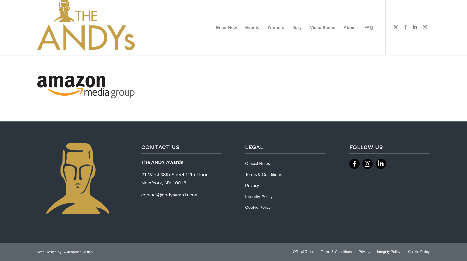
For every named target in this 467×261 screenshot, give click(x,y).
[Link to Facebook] (405, 27)
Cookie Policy (258, 207)
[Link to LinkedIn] (415, 27)
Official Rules (257, 163)
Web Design (47, 252)
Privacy (252, 185)
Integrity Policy (259, 196)
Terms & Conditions (263, 174)
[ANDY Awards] (86, 27)
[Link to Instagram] (425, 27)
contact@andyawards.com (170, 194)
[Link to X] (396, 27)
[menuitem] (226, 27)
